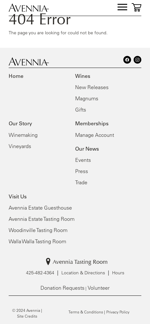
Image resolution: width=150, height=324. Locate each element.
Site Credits (27, 316)
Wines (82, 76)
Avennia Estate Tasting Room (42, 219)
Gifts (80, 109)
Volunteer (99, 288)
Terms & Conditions (85, 311)
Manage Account (94, 135)
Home (16, 76)
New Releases (92, 87)
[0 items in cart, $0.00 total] (136, 7)
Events (83, 160)
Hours (118, 273)
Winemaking (23, 135)
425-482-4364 (40, 273)
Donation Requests (62, 288)
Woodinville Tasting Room (38, 230)
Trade (81, 182)
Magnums (86, 98)
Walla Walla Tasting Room (37, 241)
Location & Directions (83, 273)
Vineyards (20, 146)
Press (81, 171)
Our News (87, 148)
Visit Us (18, 196)
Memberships (92, 123)
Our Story (20, 123)
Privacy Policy (117, 311)
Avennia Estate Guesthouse (40, 207)
